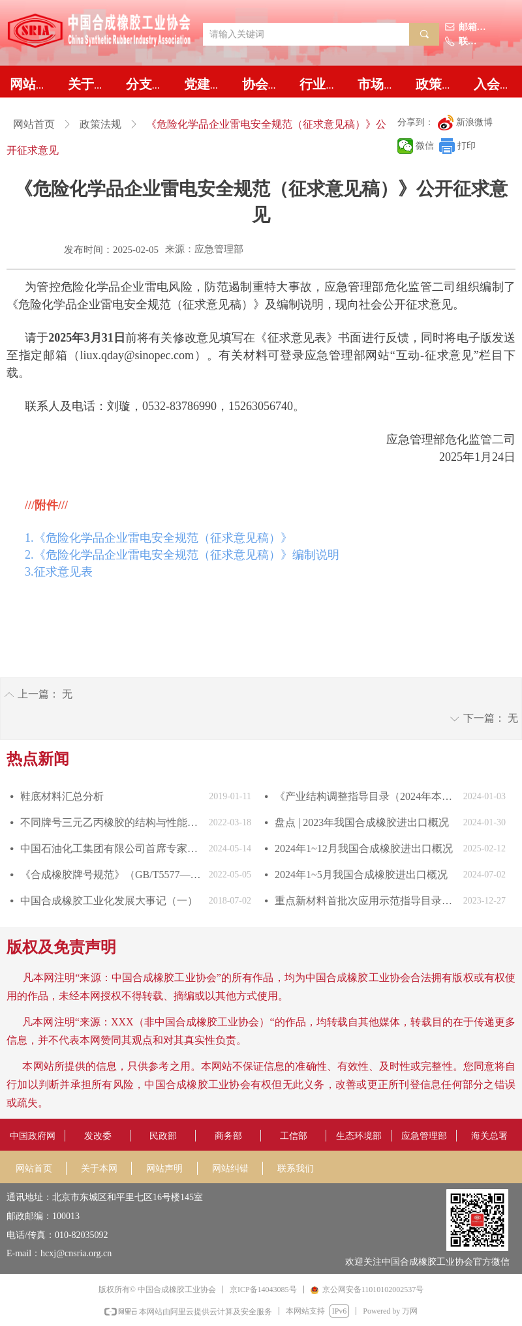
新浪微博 (474, 122)
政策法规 (100, 124)
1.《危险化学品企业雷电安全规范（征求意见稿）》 (158, 537)
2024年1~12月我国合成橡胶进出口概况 (364, 848)
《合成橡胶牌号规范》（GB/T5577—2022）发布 (111, 874)
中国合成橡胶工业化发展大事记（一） (109, 900)
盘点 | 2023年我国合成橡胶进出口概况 (362, 822)
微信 (425, 146)
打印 (466, 146)
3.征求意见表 (59, 571)
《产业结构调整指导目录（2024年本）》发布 (366, 796)
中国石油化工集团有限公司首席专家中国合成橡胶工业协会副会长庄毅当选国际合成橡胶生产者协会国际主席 (111, 848)
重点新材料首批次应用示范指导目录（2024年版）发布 (366, 900)
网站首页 (34, 124)
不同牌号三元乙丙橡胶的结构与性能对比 (111, 822)
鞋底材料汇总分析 (62, 796)
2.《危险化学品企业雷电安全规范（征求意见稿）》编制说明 (182, 554)
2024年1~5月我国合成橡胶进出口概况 (361, 874)
